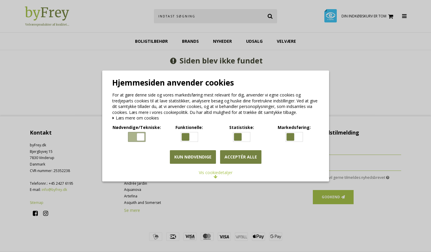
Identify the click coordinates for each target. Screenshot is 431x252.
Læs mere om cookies (136, 119)
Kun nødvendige (193, 157)
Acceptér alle (241, 157)
